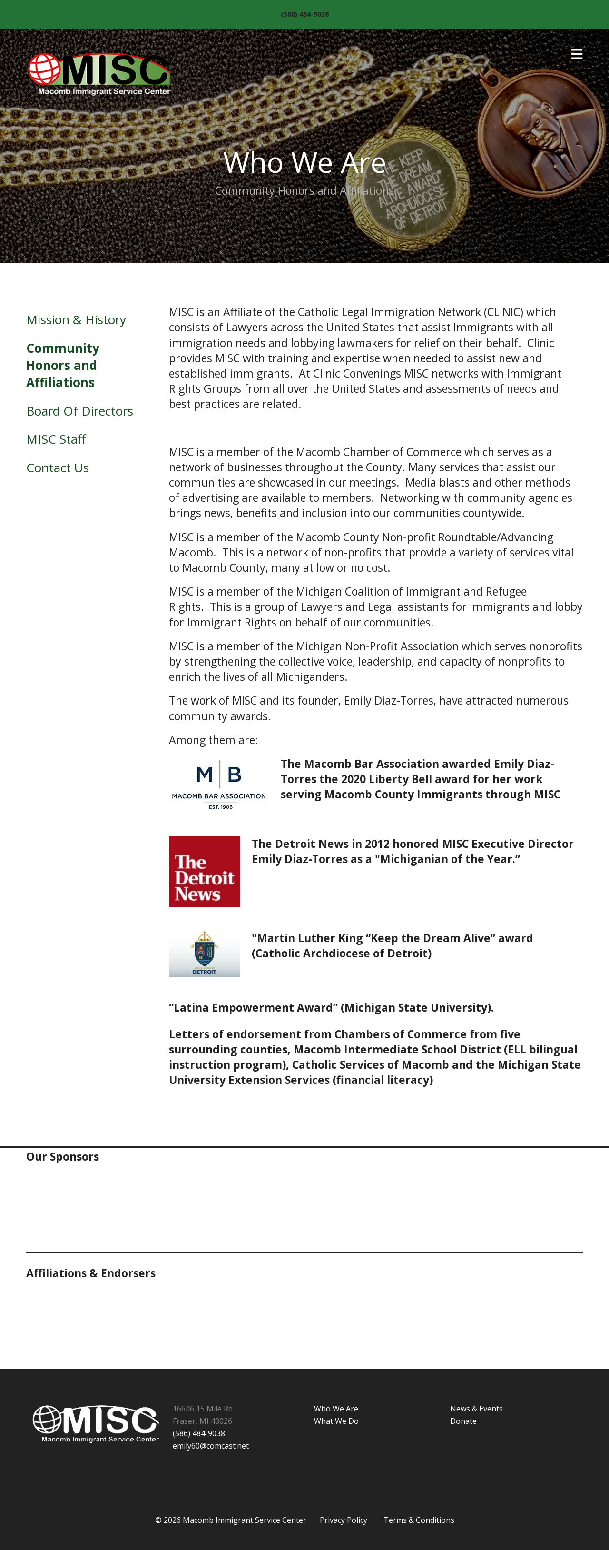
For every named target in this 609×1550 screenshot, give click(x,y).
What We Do (336, 1421)
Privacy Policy (343, 1520)
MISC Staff (56, 438)
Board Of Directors (79, 410)
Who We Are (336, 1408)
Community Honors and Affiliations (62, 365)
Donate (463, 1421)
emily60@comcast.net (211, 1446)
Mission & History (76, 319)
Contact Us (57, 467)
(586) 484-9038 (305, 14)
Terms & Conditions (418, 1520)
